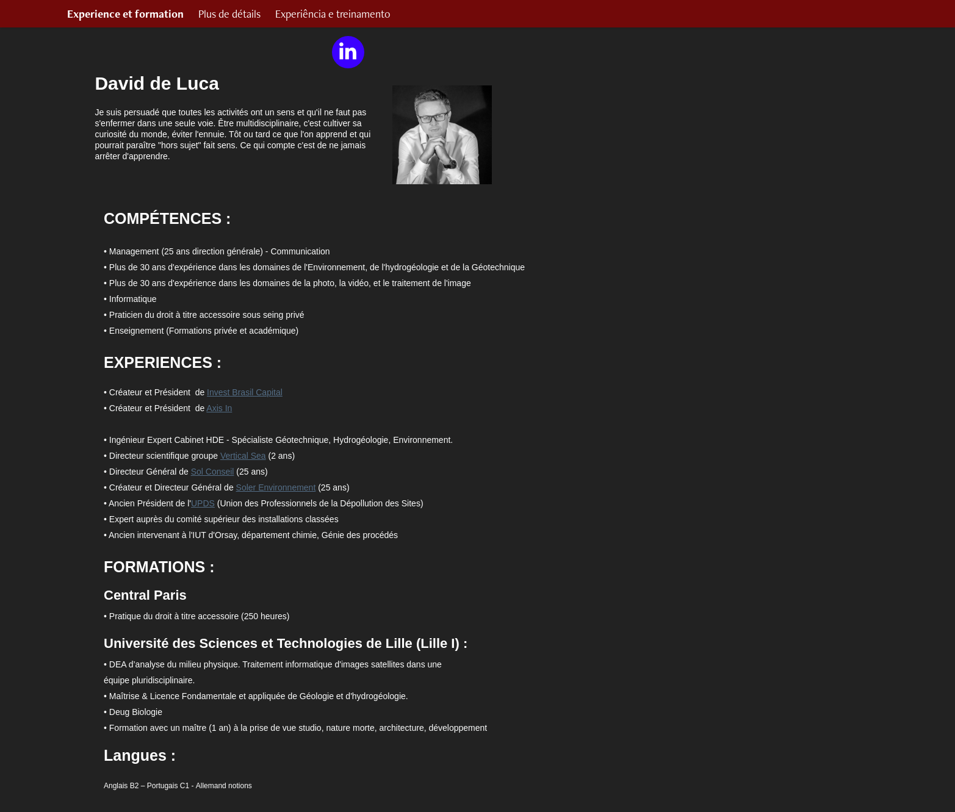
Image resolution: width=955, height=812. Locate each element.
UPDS (203, 503)
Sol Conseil (212, 471)
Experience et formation (125, 14)
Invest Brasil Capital (245, 392)
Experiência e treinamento (333, 14)
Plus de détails (229, 14)
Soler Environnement (276, 487)
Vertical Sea (243, 456)
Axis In (219, 408)
